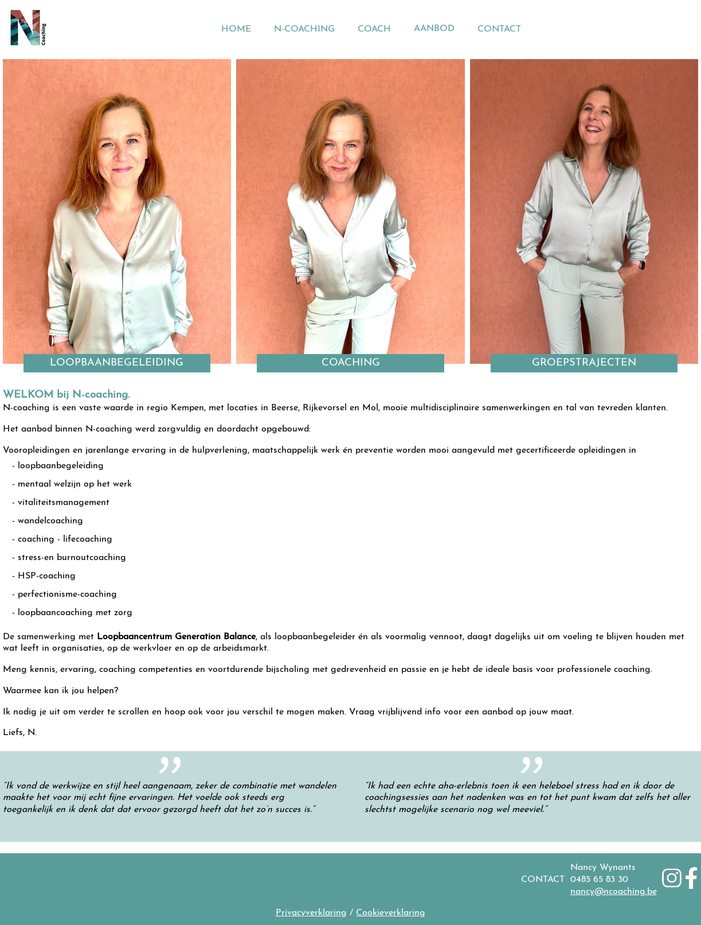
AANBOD (434, 28)
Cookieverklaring (390, 913)
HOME (236, 29)
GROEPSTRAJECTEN (584, 362)
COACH (374, 29)
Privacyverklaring (311, 913)
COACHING (351, 362)
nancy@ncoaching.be (613, 891)
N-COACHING (304, 29)
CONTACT (499, 29)
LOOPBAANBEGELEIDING (116, 362)
